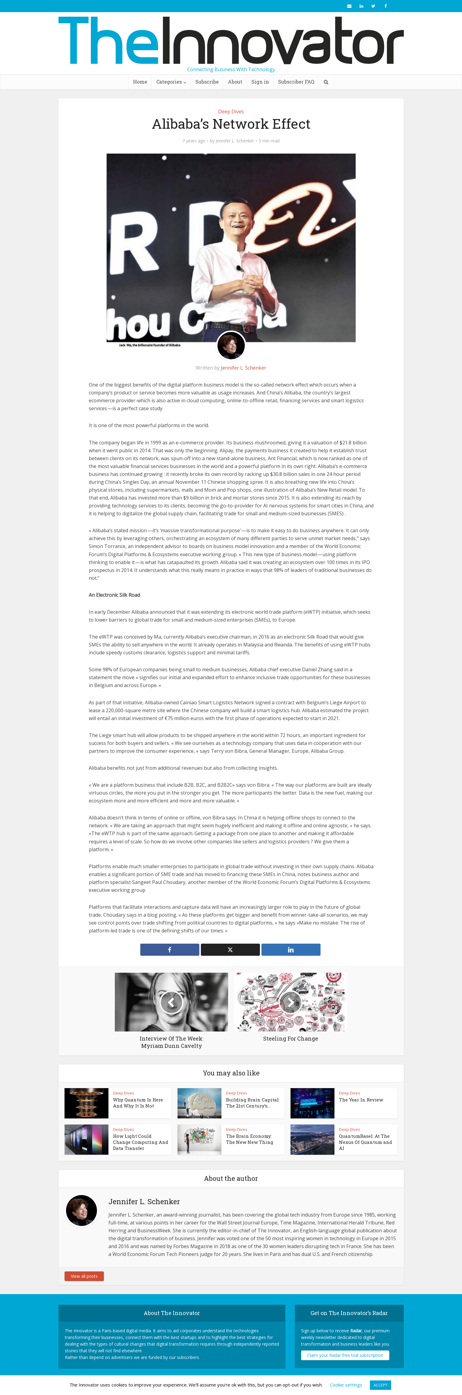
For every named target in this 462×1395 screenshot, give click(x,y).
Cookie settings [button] (346, 1385)
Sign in (260, 81)
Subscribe (207, 81)
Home (140, 81)
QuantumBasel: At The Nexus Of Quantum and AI (365, 1142)
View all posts (84, 1276)
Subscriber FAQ (296, 81)
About (235, 81)
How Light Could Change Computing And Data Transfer (140, 1142)
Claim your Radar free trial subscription (345, 1355)
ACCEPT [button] (380, 1385)
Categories (169, 81)
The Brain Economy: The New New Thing (249, 1139)
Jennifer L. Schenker (235, 141)
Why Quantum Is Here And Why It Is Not (138, 1103)
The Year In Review (361, 1100)
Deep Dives (231, 111)
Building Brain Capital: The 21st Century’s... (253, 1103)
